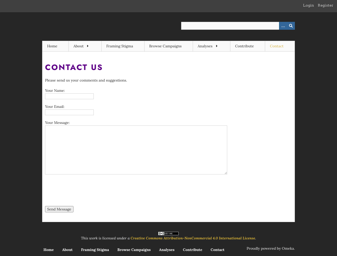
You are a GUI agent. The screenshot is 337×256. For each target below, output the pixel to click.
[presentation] (85, 191)
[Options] (283, 26)
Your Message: (57, 122)
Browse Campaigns (165, 46)
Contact (277, 46)
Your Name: (55, 90)
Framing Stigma (119, 46)
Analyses (205, 46)
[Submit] (291, 26)
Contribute (244, 46)
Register (325, 5)
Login (308, 5)
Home (52, 46)
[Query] (238, 26)
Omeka (288, 248)
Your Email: (55, 106)
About (78, 46)
